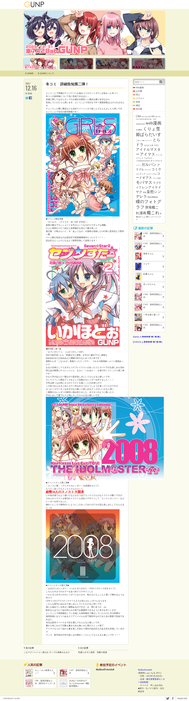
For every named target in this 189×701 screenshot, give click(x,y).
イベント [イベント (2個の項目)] (140, 158)
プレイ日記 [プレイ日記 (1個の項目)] (157, 178)
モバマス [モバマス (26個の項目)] (144, 182)
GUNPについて (46, 73)
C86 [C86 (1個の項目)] (145, 116)
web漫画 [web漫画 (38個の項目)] (153, 123)
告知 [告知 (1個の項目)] (144, 192)
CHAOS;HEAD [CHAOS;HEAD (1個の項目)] (144, 119)
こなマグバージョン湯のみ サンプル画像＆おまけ (47, 652)
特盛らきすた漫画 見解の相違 (92, 652)
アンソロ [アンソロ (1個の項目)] (159, 155)
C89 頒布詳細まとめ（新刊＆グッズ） (44, 682)
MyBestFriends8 (145, 670)
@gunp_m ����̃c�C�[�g (147, 337)
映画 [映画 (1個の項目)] (149, 197)
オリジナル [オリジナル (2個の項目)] (155, 161)
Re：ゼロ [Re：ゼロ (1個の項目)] (153, 119)
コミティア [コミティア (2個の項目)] (141, 174)
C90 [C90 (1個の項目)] (156, 116)
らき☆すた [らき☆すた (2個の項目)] (154, 145)
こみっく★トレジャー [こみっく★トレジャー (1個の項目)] (144, 140)
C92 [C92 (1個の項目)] (137, 119)
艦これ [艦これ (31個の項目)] (153, 212)
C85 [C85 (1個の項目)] (142, 116)
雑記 (138, 105)
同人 (138, 95)
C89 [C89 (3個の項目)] (152, 116)
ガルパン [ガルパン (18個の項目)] (149, 165)
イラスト (140, 98)
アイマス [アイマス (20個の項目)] (147, 154)
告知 (28, 93)
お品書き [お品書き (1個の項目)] (139, 130)
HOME (29, 73)
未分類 (139, 109)
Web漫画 (140, 88)
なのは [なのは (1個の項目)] (146, 145)
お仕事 (139, 91)
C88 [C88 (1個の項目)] (148, 116)
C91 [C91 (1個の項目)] (159, 116)
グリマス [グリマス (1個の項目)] (147, 170)
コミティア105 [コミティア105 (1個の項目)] (151, 174)
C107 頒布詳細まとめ (78, 671)
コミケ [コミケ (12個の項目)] (156, 169)
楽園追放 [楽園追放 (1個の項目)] (154, 197)
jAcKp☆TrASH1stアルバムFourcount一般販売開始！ (78, 683)
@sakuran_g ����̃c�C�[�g (147, 342)
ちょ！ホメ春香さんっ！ (44, 671)
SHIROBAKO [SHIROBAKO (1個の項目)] (140, 124)
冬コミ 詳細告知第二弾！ (67, 84)
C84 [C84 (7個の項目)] (138, 116)
